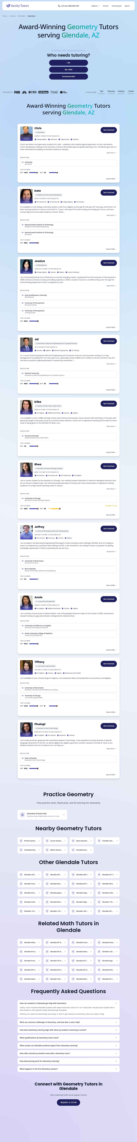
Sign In (127, 6)
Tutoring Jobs (117, 6)
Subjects (95, 6)
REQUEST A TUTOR (68, 1102)
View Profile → (111, 179)
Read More (112, 153)
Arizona (13, 16)
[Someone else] (68, 77)
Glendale (21, 16)
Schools (106, 6)
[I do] (68, 63)
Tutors (4, 16)
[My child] (68, 70)
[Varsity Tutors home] (17, 6)
